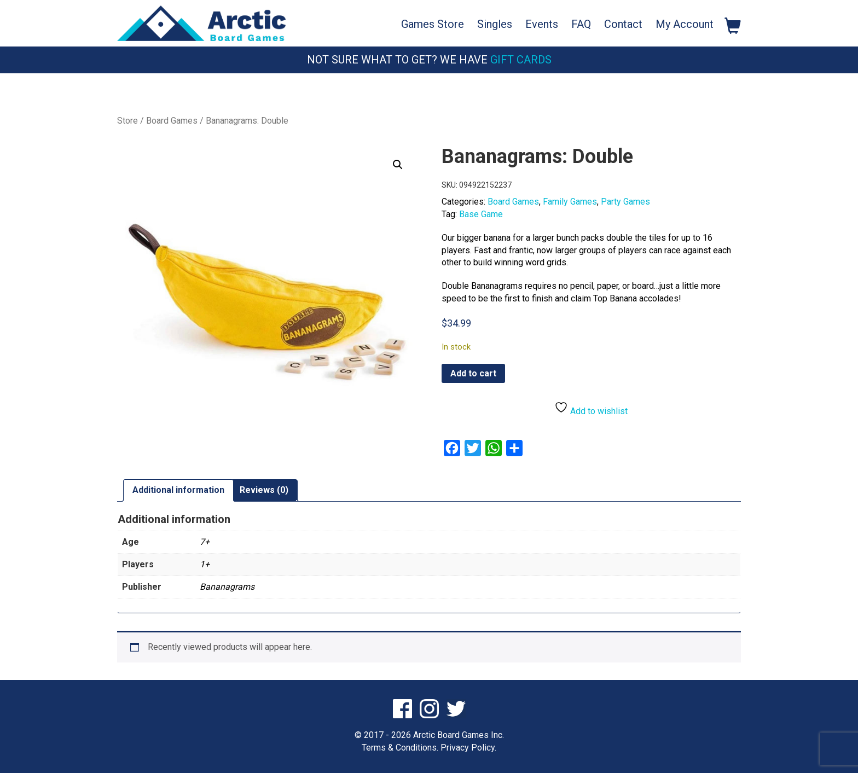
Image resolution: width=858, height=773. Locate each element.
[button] (398, 165)
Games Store (432, 24)
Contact (623, 24)
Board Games (172, 120)
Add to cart (473, 373)
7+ (205, 542)
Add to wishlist (591, 408)
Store (127, 120)
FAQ (581, 24)
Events (541, 24)
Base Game (481, 214)
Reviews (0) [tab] (264, 490)
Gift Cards (521, 59)
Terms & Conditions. (400, 747)
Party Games (625, 201)
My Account (685, 24)
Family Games (570, 201)
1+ (205, 564)
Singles (494, 24)
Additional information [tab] (178, 490)
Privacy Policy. (468, 747)
